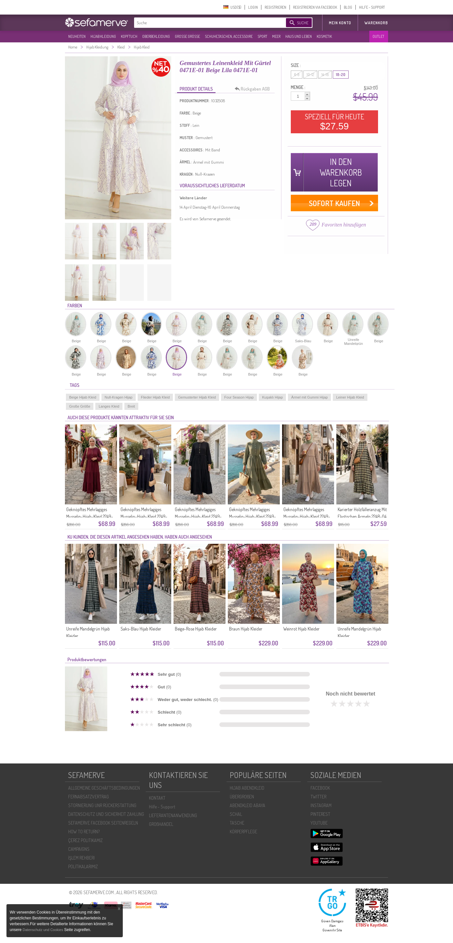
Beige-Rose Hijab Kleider (196, 628)
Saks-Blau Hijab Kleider (141, 628)
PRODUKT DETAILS (196, 89)
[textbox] (204, 22)
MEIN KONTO (340, 22)
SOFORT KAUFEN (334, 203)
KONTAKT (157, 798)
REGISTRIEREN (275, 7)
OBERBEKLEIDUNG (156, 36)
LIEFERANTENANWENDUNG (173, 815)
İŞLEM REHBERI (81, 858)
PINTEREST (320, 814)
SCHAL (236, 814)
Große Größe (79, 406)
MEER (276, 36)
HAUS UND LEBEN (298, 36)
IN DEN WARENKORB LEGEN (341, 172)
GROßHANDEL (161, 824)
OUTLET (378, 36)
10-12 (310, 74)
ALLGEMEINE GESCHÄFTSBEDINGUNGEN (104, 788)
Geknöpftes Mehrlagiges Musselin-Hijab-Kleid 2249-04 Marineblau (144, 516)
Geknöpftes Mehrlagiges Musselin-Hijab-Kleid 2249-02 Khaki (252, 516)
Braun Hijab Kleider (245, 628)
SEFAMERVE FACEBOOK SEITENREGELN (103, 823)
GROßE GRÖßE (187, 36)
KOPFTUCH (129, 36)
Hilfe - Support (162, 806)
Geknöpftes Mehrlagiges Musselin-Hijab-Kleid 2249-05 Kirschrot (89, 516)
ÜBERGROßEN (242, 796)
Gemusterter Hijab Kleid (197, 397)
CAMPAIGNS (79, 849)
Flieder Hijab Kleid (155, 397)
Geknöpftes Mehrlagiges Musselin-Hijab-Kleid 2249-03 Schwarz (198, 516)
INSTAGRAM (321, 805)
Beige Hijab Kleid (82, 397)
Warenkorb (376, 22)
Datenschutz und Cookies (43, 930)
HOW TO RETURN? (84, 831)
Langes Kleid (109, 406)
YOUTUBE (319, 823)
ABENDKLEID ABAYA (247, 805)
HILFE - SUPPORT (372, 7)
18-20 (340, 74)
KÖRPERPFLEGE (243, 831)
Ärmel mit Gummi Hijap (309, 397)
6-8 (296, 74)
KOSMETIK (324, 36)
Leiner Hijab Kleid (350, 397)
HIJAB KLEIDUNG (103, 36)
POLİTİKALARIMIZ (83, 866)
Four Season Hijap (239, 397)
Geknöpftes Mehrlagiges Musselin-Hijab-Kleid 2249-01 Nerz (306, 516)
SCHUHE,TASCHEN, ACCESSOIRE (229, 36)
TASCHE (237, 823)
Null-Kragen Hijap (118, 397)
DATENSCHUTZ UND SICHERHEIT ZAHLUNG (106, 814)
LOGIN (253, 7)
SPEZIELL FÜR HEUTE (334, 121)
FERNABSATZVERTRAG (88, 796)
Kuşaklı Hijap (272, 397)
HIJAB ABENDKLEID (247, 788)
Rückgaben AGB (254, 89)
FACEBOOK (320, 788)
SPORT (262, 36)
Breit (131, 406)
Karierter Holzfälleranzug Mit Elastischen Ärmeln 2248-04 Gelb (362, 516)
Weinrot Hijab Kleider (301, 628)
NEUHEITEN (77, 36)
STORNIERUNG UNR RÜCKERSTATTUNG (102, 805)
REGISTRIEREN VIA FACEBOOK (315, 7)
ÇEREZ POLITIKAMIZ (85, 840)
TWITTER (318, 796)
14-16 (325, 74)
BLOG (348, 7)
